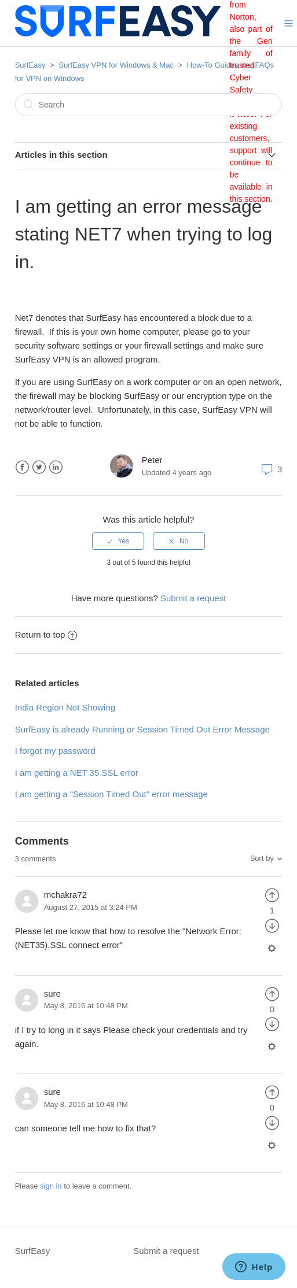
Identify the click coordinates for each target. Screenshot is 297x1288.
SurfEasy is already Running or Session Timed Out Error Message (142, 729)
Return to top (46, 634)
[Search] (149, 104)
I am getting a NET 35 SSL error (76, 773)
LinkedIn (56, 467)
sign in (51, 1186)
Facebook (22, 467)
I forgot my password (55, 751)
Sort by (262, 858)
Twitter (39, 467)
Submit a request (193, 598)
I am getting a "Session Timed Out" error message (111, 794)
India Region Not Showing (65, 707)
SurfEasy (30, 65)
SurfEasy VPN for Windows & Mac (116, 65)
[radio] (118, 541)
